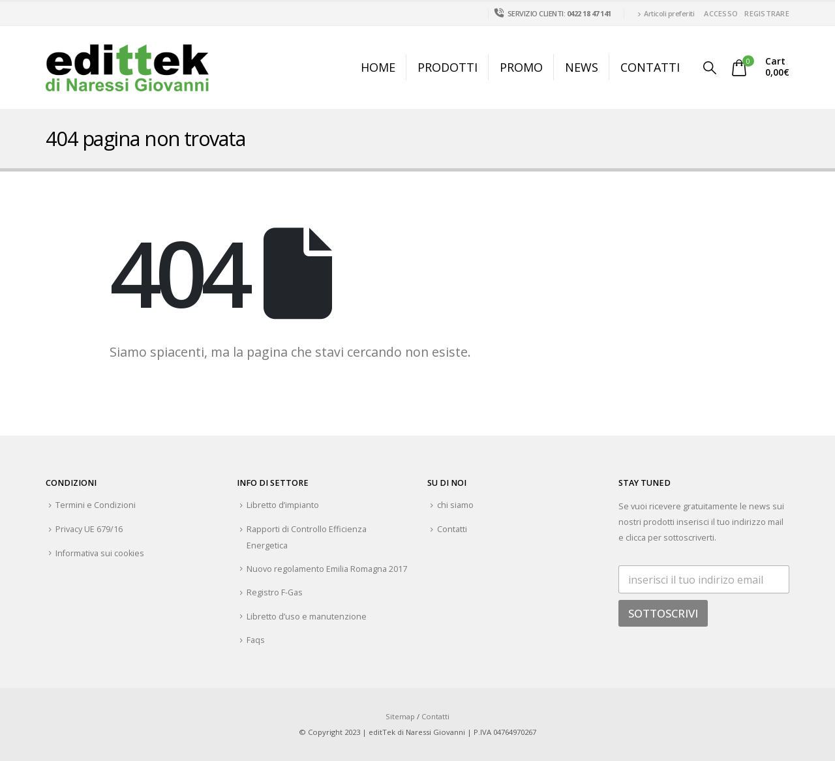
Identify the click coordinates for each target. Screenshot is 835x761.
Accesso (721, 13)
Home (378, 67)
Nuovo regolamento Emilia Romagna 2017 (327, 568)
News (581, 67)
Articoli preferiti (666, 13)
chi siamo (455, 505)
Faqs (256, 640)
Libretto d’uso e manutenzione (307, 616)
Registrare (766, 13)
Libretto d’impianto (283, 505)
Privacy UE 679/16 (89, 529)
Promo (521, 67)
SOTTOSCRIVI (663, 613)
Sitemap (400, 716)
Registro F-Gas (275, 592)
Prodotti (448, 67)
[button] (710, 67)
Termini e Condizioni (95, 505)
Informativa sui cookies (99, 553)
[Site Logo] (127, 67)
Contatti (650, 67)
